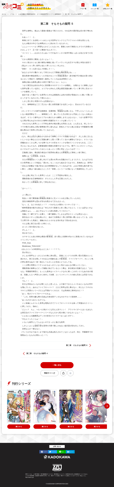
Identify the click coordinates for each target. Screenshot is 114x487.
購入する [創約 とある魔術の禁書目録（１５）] (19, 426)
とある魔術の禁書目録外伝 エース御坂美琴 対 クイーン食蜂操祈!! (39, 14)
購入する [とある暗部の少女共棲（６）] (45, 426)
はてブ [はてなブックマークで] (71, 451)
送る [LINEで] (63, 451)
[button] (107, 406)
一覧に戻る (57, 365)
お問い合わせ (57, 446)
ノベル (12, 14)
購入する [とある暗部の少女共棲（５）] (97, 426)
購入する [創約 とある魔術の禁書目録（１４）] (71, 426)
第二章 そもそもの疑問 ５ (74, 14)
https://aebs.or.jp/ (29, 477)
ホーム (4, 14)
